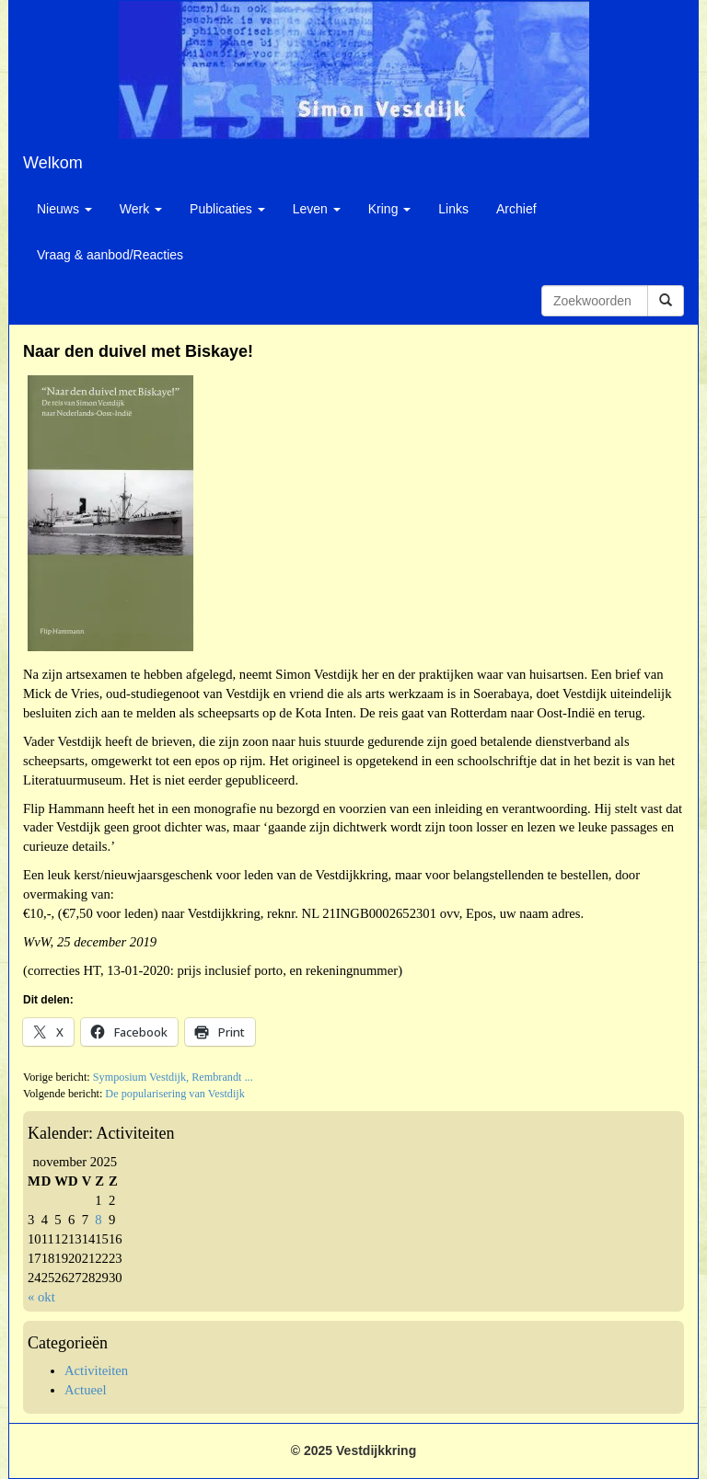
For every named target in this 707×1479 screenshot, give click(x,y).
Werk (141, 208)
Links (453, 208)
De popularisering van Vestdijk (174, 1093)
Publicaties (227, 208)
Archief (516, 208)
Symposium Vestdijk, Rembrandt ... (173, 1077)
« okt (41, 1297)
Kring (389, 208)
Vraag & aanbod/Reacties (110, 254)
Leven (317, 208)
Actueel (85, 1389)
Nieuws (64, 208)
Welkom (53, 163)
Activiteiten (96, 1370)
